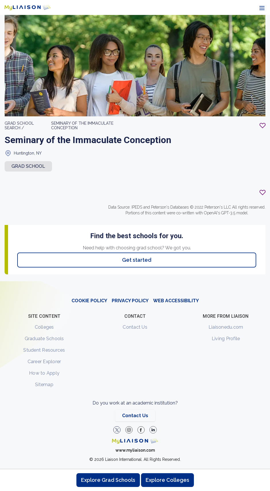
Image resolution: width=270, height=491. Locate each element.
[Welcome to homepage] (135, 441)
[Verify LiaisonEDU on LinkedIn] (153, 430)
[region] (135, 148)
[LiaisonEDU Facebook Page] (141, 430)
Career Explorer (44, 361)
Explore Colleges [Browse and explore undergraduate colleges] (167, 480)
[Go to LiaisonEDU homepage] (28, 7)
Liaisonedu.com (226, 327)
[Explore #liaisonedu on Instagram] (129, 430)
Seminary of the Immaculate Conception (82, 125)
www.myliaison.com (135, 450)
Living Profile (226, 338)
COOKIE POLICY (89, 300)
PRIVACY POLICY (130, 300)
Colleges (44, 327)
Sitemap (44, 384)
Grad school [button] (28, 166)
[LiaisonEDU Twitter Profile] (117, 430)
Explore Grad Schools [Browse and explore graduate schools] (108, 480)
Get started (136, 260)
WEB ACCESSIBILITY (176, 300)
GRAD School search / (19, 125)
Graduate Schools (44, 338)
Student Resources (44, 350)
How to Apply (44, 373)
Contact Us (135, 327)
